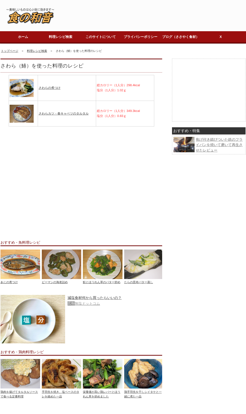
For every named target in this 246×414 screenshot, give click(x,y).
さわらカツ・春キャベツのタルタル (64, 113)
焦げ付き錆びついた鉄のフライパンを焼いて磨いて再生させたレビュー (219, 144)
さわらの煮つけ (50, 88)
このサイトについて (101, 37)
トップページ (9, 51)
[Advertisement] (81, 179)
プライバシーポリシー (140, 37)
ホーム (23, 37)
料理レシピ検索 (60, 37)
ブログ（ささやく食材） (180, 37)
